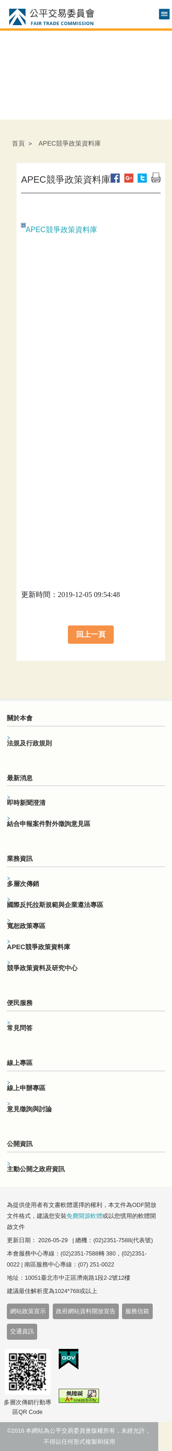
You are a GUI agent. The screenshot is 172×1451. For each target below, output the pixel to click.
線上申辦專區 (26, 1088)
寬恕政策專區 (26, 925)
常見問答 (20, 1028)
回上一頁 (90, 634)
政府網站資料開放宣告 (86, 1311)
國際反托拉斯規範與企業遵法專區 (55, 904)
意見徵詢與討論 (29, 1109)
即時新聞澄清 (26, 802)
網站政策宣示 (28, 1311)
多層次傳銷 (23, 883)
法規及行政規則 (29, 743)
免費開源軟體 (84, 1216)
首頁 (18, 143)
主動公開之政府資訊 (36, 1169)
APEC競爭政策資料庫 (61, 230)
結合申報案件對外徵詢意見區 (48, 823)
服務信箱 (137, 1311)
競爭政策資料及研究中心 (42, 968)
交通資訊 (22, 1331)
